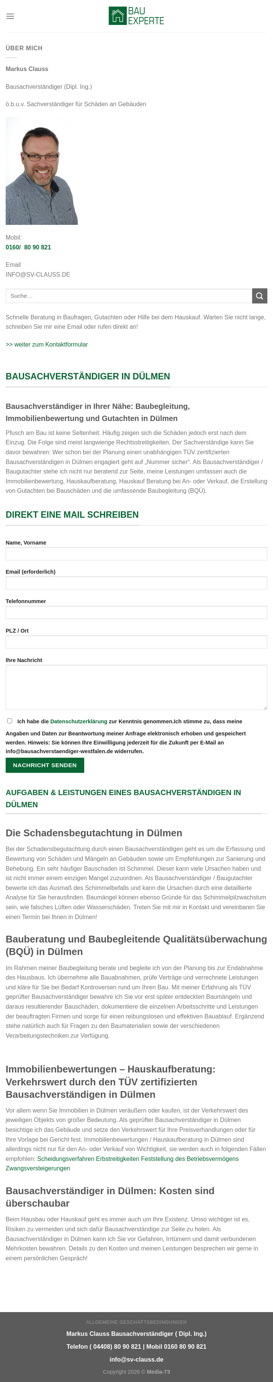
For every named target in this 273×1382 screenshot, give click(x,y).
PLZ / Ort (136, 641)
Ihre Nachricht (136, 686)
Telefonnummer (136, 611)
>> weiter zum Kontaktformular (47, 344)
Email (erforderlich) (136, 582)
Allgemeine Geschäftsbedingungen (136, 1322)
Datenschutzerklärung (78, 721)
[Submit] (259, 295)
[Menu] (10, 16)
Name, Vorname (136, 553)
